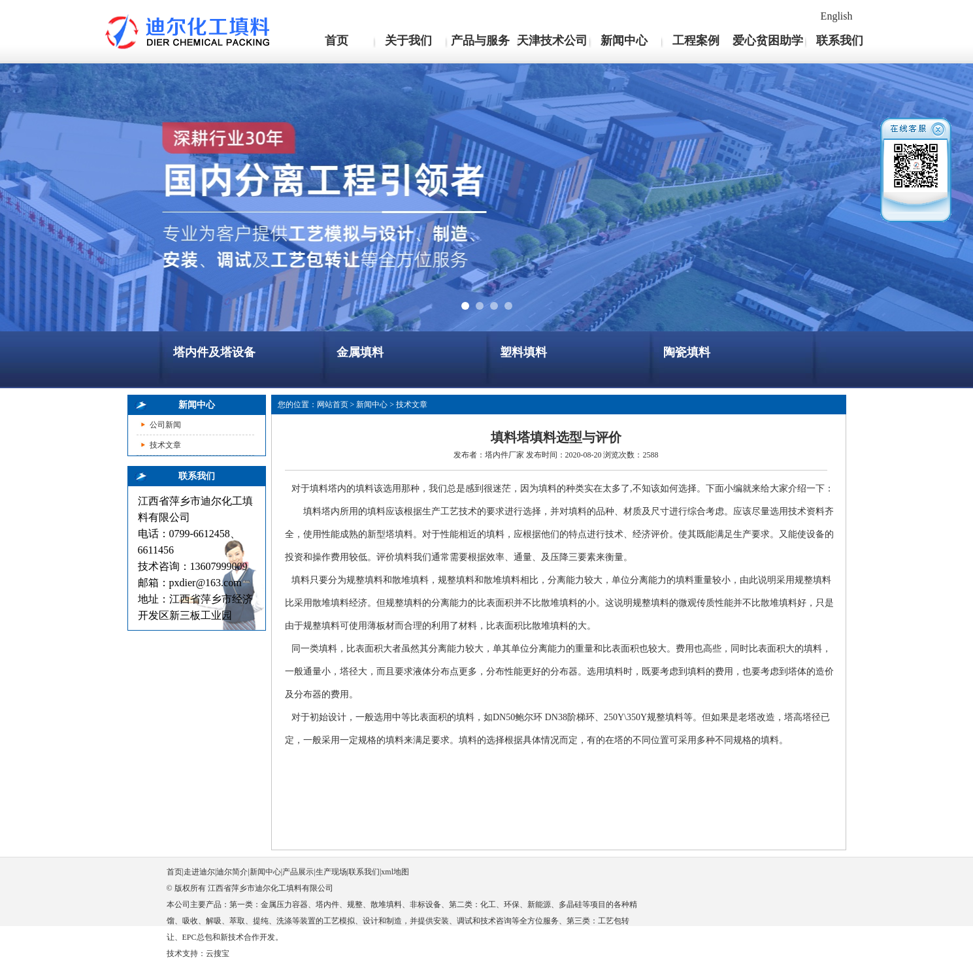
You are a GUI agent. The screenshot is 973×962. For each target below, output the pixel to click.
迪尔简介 (232, 871)
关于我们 (408, 40)
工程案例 (695, 40)
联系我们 (839, 40)
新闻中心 (624, 40)
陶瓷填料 (686, 352)
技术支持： (186, 953)
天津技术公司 (552, 40)
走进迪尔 (199, 871)
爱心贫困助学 (768, 40)
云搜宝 (217, 953)
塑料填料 (523, 352)
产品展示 (298, 871)
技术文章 (165, 445)
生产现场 (331, 871)
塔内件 (496, 454)
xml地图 (395, 871)
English (837, 16)
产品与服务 (480, 40)
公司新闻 (165, 424)
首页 (336, 40)
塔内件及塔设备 (214, 352)
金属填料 (360, 352)
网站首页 (332, 404)
